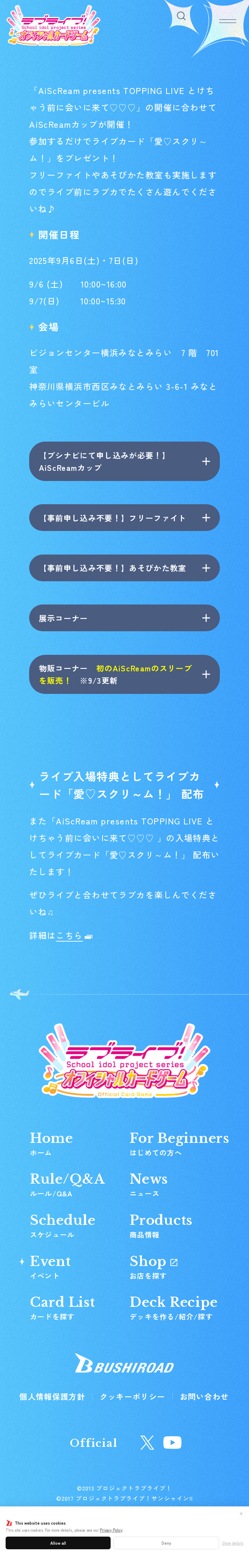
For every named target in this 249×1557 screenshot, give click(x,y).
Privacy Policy (111, 1530)
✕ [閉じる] (241, 1513)
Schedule (63, 1226)
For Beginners (179, 1144)
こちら (69, 935)
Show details (232, 1543)
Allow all (58, 1543)
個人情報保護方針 (52, 1396)
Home (51, 1144)
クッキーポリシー (132, 1396)
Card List (62, 1308)
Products (161, 1226)
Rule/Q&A (67, 1184)
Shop (153, 1267)
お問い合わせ (204, 1396)
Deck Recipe (173, 1308)
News (149, 1184)
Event (50, 1267)
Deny (166, 1543)
